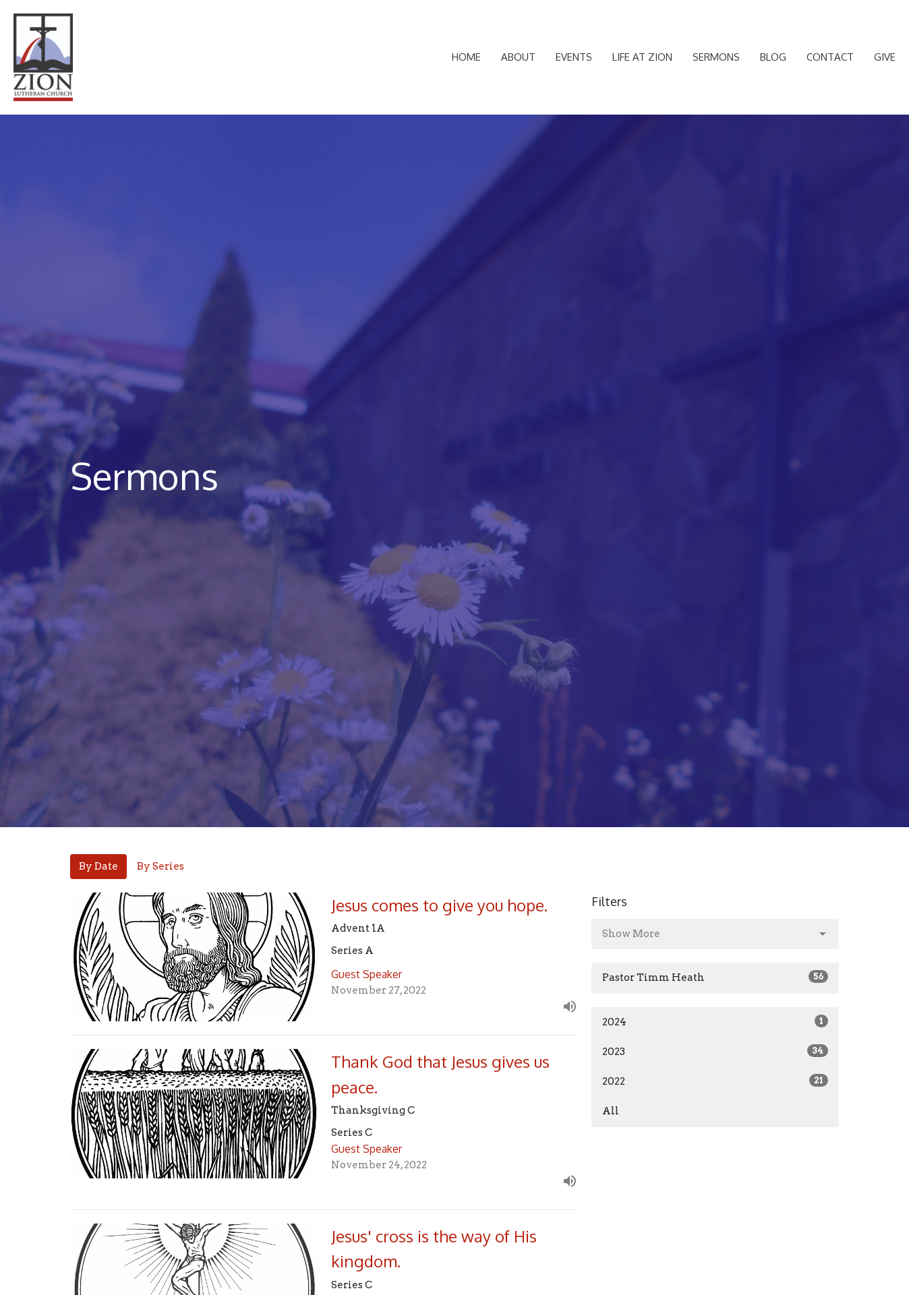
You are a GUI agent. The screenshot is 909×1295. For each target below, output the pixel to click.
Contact (830, 57)
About (518, 57)
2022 (715, 1080)
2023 (715, 1051)
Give (885, 57)
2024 (715, 1021)
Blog (773, 57)
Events (574, 57)
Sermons (716, 57)
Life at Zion (642, 57)
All (610, 1111)
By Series (160, 866)
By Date (98, 866)
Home (466, 57)
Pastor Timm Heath (715, 977)
